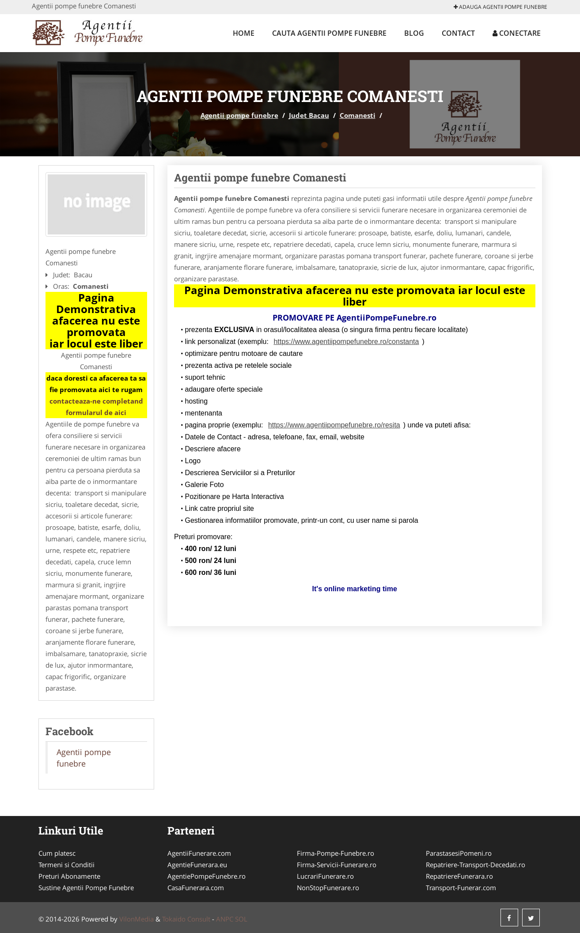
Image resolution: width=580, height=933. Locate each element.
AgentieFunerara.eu (197, 864)
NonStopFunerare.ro (328, 887)
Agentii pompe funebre (239, 115)
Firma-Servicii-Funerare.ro (336, 864)
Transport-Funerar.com (461, 887)
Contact (458, 33)
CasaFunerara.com (195, 887)
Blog (414, 33)
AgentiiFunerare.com (199, 853)
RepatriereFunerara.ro (459, 876)
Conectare (517, 33)
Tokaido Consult (186, 918)
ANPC (224, 918)
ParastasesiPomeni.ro (459, 853)
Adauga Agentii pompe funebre (500, 7)
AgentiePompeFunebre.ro (206, 876)
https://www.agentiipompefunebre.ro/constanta (346, 341)
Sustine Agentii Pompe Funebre (86, 887)
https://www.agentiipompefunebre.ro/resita (334, 425)
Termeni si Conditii (66, 864)
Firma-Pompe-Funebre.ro (335, 853)
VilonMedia (136, 918)
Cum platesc (57, 853)
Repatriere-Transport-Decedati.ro (475, 864)
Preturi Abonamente (69, 876)
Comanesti (357, 115)
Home (243, 33)
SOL (241, 918)
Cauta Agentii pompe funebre (329, 33)
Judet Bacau (309, 115)
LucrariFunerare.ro (325, 876)
